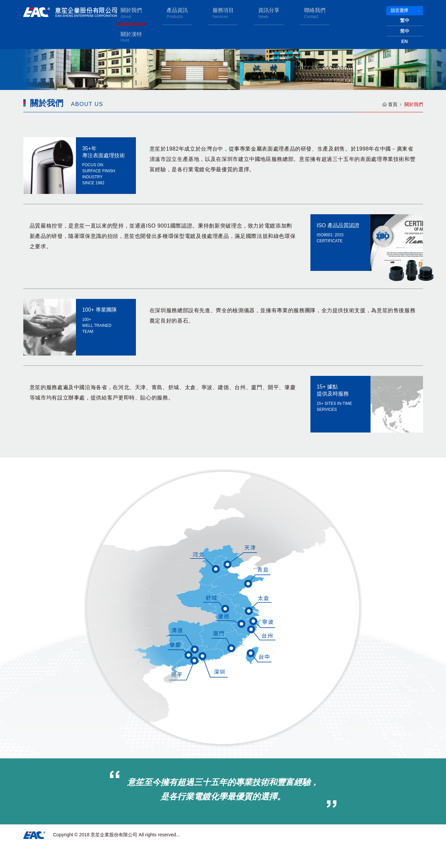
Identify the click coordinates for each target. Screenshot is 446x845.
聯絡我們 (316, 12)
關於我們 (157, 12)
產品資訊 (197, 12)
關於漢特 (356, 12)
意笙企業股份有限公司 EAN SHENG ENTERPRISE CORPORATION (70, 12)
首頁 (392, 104)
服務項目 (236, 12)
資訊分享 (276, 12)
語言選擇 (399, 10)
